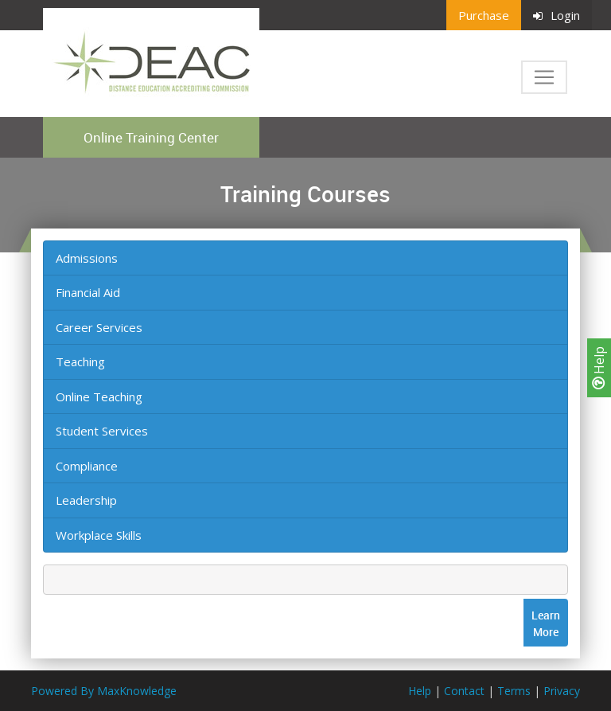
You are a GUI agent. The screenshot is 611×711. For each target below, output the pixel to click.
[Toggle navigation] (544, 77)
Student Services (102, 431)
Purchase (483, 15)
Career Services (99, 327)
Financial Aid (88, 292)
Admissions (87, 258)
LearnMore (545, 623)
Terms (514, 690)
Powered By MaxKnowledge (104, 690)
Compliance (87, 466)
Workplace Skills (99, 535)
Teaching (80, 361)
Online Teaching (99, 396)
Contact (464, 690)
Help (599, 367)
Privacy (561, 690)
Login (556, 15)
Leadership (86, 500)
